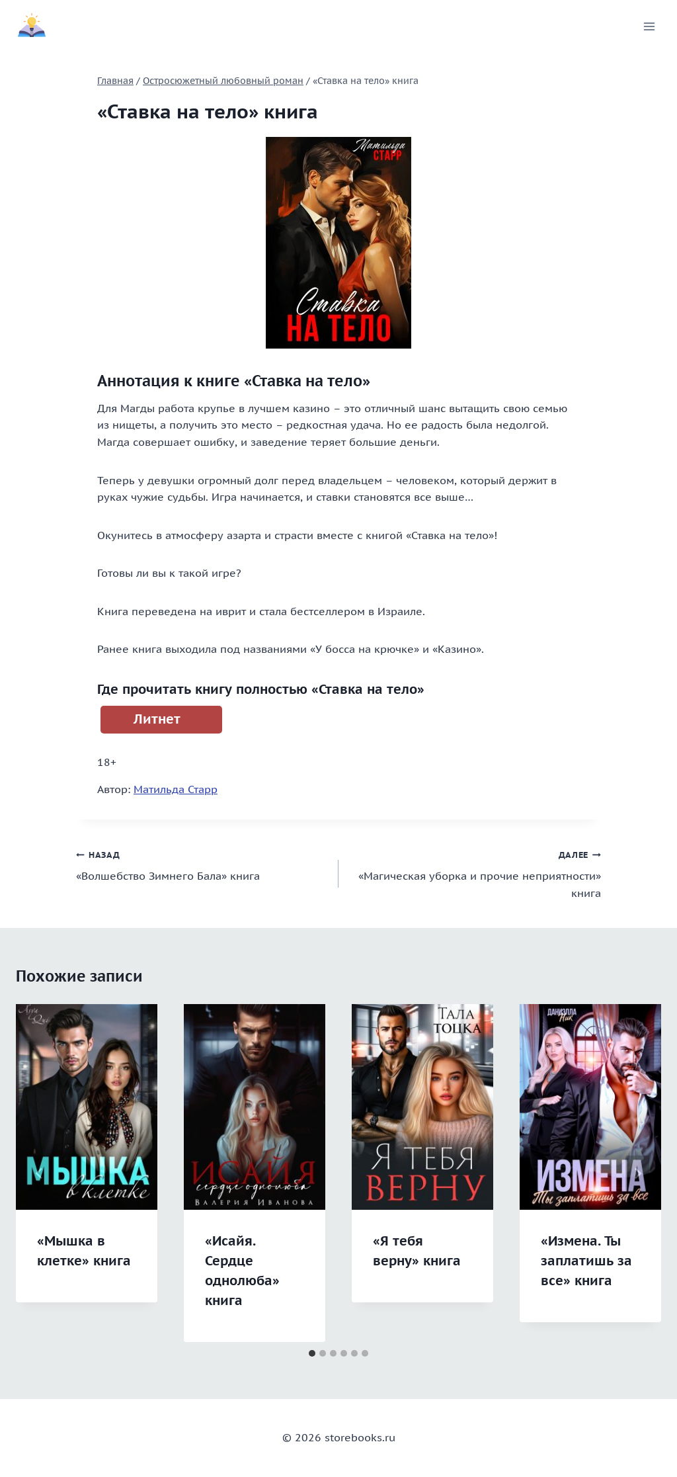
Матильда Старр (176, 789)
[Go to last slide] (40, 1173)
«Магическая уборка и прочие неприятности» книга (475, 873)
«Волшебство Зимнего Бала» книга (202, 864)
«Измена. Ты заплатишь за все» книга (586, 1260)
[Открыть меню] (649, 26)
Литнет (157, 719)
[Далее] (637, 1173)
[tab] (312, 1353)
